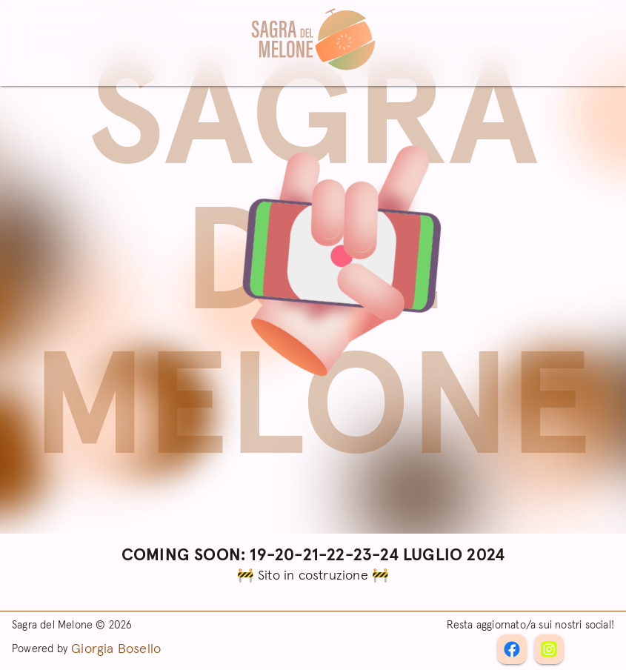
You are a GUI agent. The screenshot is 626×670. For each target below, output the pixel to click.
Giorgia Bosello (116, 649)
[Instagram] (512, 649)
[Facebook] (549, 649)
